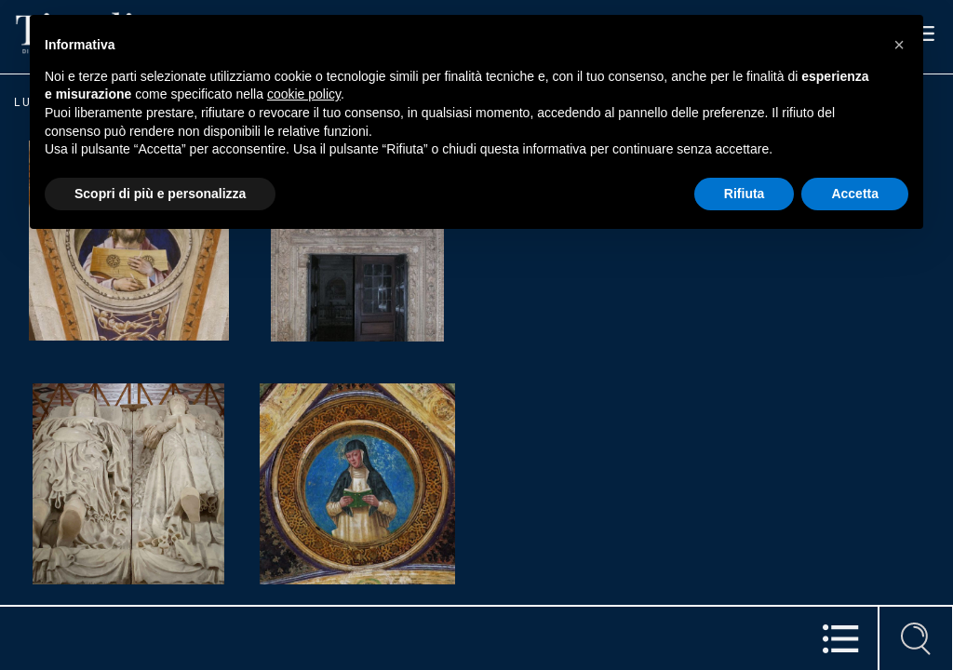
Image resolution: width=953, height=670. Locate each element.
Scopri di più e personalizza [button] (160, 193)
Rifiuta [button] (744, 193)
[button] (899, 45)
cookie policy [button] (304, 94)
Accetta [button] (855, 193)
